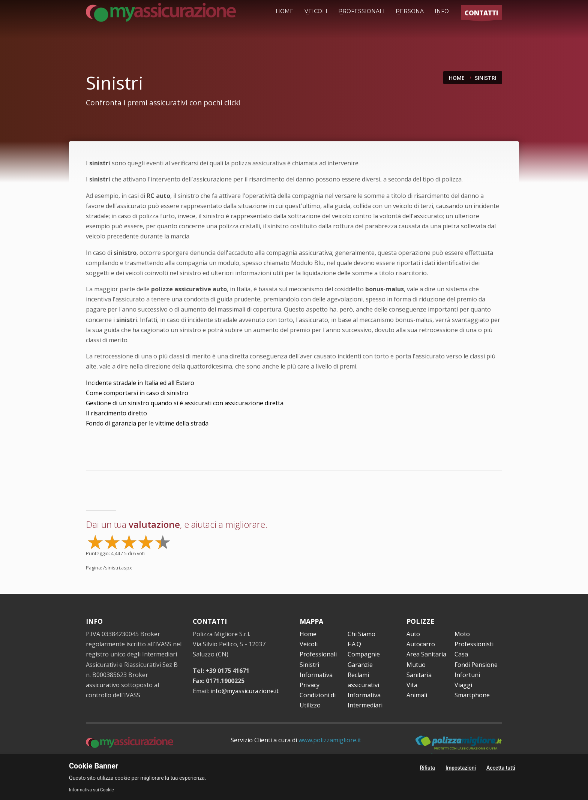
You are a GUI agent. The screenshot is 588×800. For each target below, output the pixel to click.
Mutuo (416, 665)
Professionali (318, 654)
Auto (413, 634)
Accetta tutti (500, 768)
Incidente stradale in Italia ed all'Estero (140, 383)
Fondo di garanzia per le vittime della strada (147, 423)
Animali (416, 695)
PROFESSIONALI (361, 11)
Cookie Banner (93, 765)
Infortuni (467, 675)
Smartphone (472, 695)
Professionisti (474, 644)
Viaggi (463, 685)
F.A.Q (354, 644)
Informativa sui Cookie (91, 790)
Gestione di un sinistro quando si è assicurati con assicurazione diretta (185, 403)
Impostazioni (461, 768)
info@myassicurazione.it (244, 691)
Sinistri (309, 665)
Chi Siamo (361, 634)
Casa (461, 654)
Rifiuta (427, 768)
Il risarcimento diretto (116, 413)
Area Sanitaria (426, 654)
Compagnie (364, 654)
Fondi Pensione (476, 665)
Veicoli (309, 644)
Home (308, 634)
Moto (462, 634)
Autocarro (420, 644)
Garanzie (360, 665)
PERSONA (410, 11)
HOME (285, 11)
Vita (411, 685)
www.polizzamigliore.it (329, 740)
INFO (442, 11)
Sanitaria (419, 675)
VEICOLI (315, 11)
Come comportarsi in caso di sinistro (137, 393)
